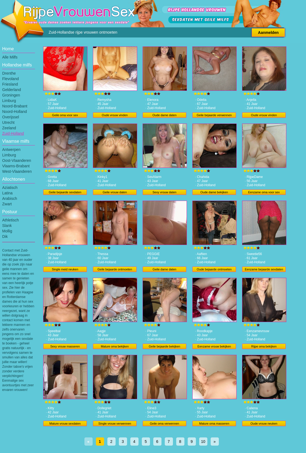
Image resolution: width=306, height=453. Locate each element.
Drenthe (9, 73)
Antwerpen (11, 149)
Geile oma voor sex (65, 115)
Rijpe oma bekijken (264, 346)
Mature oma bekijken (115, 346)
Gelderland (11, 89)
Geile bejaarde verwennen (214, 115)
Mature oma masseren (214, 423)
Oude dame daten (164, 115)
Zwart (7, 204)
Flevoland (10, 79)
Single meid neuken (65, 269)
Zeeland (9, 128)
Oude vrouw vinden (115, 115)
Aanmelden (268, 32)
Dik (5, 236)
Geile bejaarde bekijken (164, 346)
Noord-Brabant (14, 106)
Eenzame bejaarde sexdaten (264, 269)
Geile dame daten (164, 269)
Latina (7, 193)
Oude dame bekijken (214, 192)
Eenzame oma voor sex (264, 192)
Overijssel (10, 117)
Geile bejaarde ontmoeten (115, 269)
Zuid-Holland (13, 133)
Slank (7, 225)
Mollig (7, 231)
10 (203, 441)
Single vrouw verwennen (114, 423)
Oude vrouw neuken (264, 423)
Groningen (11, 95)
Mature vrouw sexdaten (65, 423)
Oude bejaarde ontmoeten (214, 269)
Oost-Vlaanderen (16, 160)
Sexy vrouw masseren (65, 346)
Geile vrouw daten (115, 192)
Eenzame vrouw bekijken (214, 346)
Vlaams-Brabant (16, 166)
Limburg (9, 100)
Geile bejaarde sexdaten (65, 192)
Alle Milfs (9, 57)
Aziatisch (9, 187)
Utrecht (8, 122)
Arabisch (9, 198)
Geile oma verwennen (164, 423)
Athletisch (10, 220)
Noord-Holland (14, 111)
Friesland (10, 84)
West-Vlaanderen (17, 171)
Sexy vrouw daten (164, 192)
